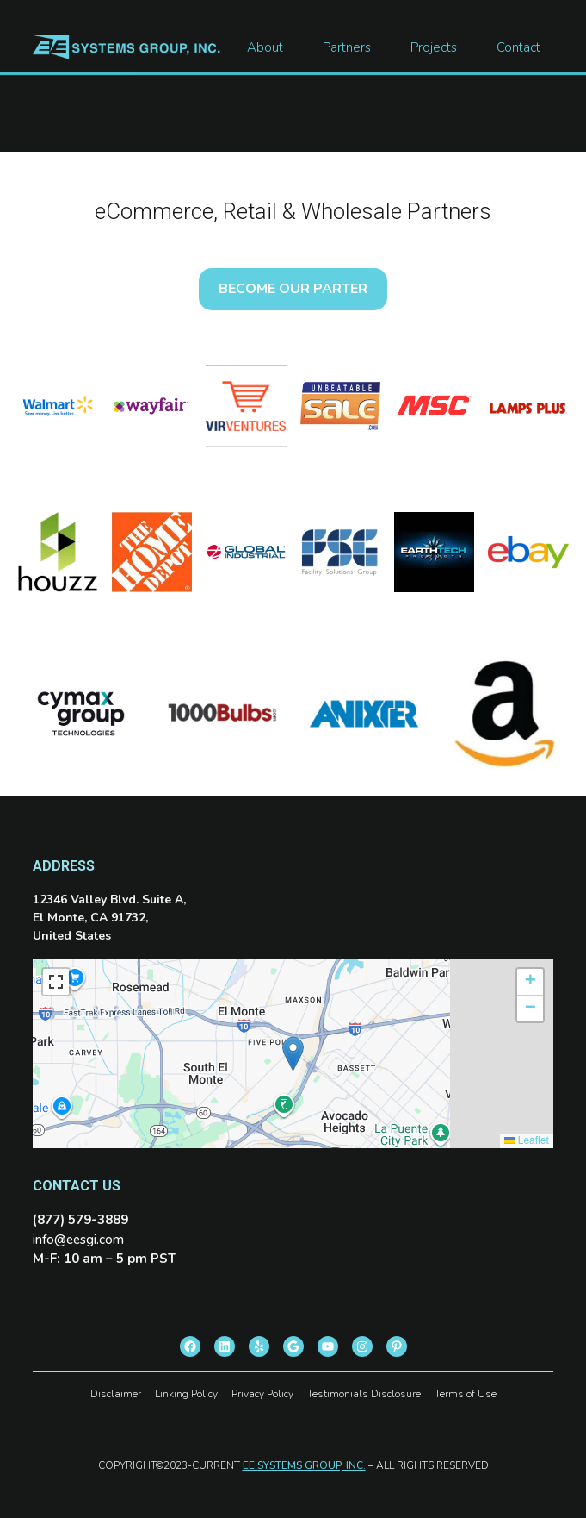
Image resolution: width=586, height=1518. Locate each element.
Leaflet (526, 1140)
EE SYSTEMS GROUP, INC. (304, 1465)
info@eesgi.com (78, 1239)
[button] (293, 1053)
